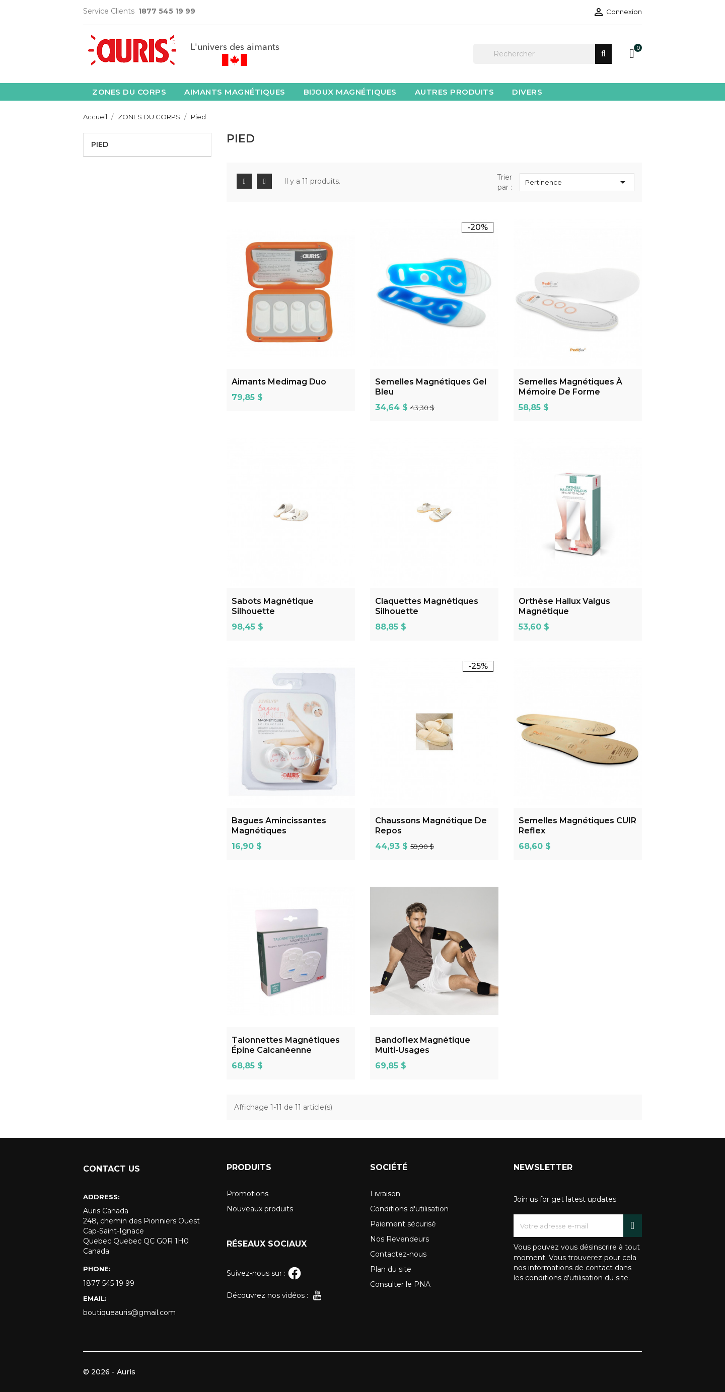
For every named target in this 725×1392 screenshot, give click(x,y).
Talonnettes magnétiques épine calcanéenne (286, 1045)
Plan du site (390, 1269)
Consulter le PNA (400, 1284)
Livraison (385, 1193)
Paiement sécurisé (403, 1223)
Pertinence (577, 182)
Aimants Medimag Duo (279, 381)
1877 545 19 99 (108, 1283)
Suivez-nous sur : (264, 1273)
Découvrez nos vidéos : (275, 1295)
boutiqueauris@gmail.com (129, 1312)
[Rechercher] (542, 54)
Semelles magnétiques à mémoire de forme (570, 387)
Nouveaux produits (260, 1208)
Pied (99, 144)
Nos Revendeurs (399, 1239)
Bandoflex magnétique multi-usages (422, 1045)
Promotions (247, 1193)
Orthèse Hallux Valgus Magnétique (564, 606)
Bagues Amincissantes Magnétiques (279, 825)
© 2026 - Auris (109, 1371)
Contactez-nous (398, 1254)
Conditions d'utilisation (409, 1208)
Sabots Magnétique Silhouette (273, 606)
